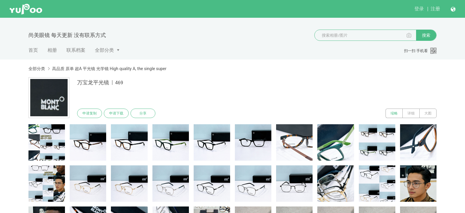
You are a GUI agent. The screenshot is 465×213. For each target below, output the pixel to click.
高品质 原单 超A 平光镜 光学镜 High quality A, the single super (109, 68)
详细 (411, 113)
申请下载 (116, 113)
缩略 (394, 113)
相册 (52, 50)
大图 (427, 113)
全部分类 (104, 50)
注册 (435, 9)
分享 (142, 113)
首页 (33, 50)
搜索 (426, 35)
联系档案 (75, 50)
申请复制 (89, 113)
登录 (419, 9)
